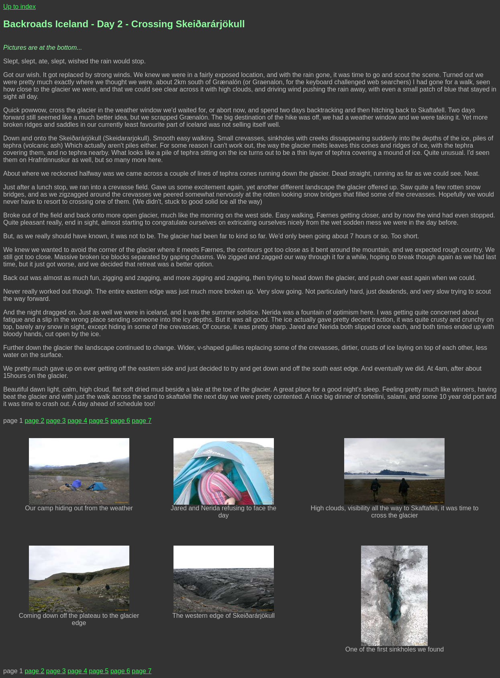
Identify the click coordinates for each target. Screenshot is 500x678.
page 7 (141, 420)
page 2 (34, 420)
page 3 (56, 420)
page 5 (99, 420)
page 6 (120, 420)
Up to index (19, 6)
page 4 (77, 420)
